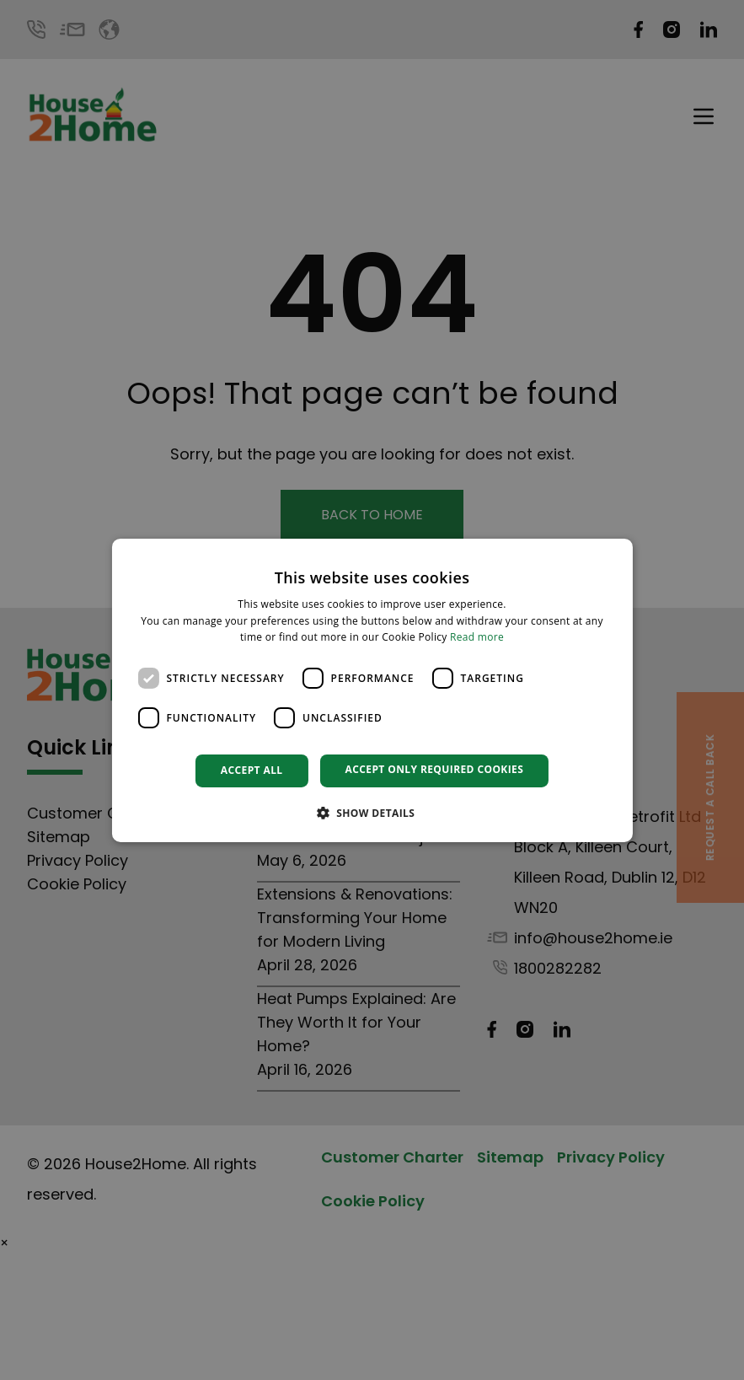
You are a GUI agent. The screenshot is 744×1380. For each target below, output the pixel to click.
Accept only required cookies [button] (434, 769)
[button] (372, 812)
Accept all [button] (252, 770)
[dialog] (371, 689)
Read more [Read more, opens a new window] (477, 637)
